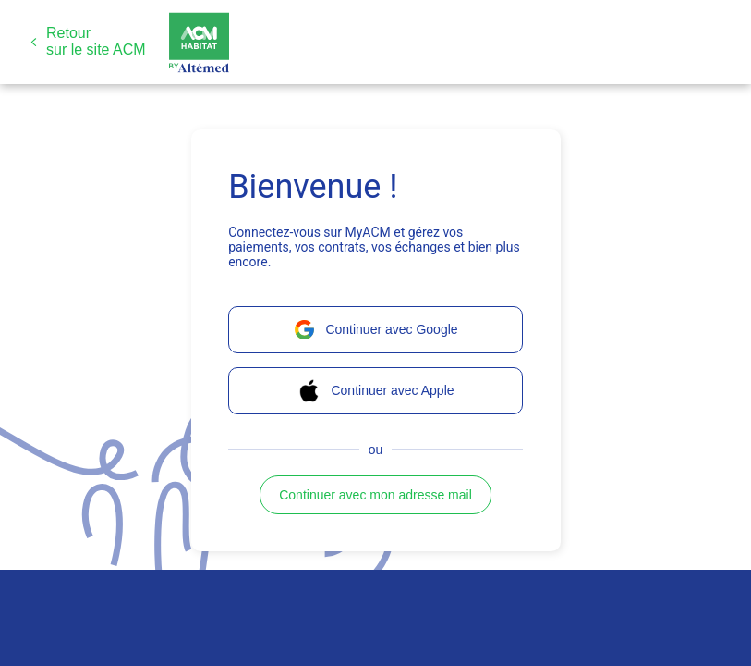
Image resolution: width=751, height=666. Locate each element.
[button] (88, 41)
